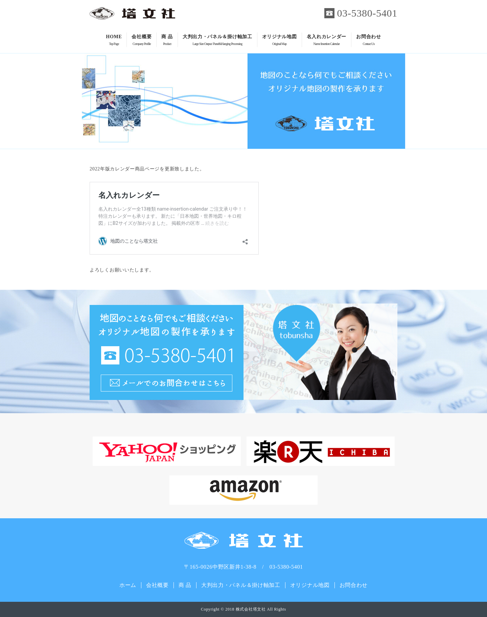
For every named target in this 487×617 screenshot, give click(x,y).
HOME (114, 40)
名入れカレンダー (327, 40)
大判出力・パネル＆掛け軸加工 (217, 40)
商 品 (167, 40)
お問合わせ (368, 40)
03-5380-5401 (367, 13)
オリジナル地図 (279, 40)
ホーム (127, 585)
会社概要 (142, 40)
